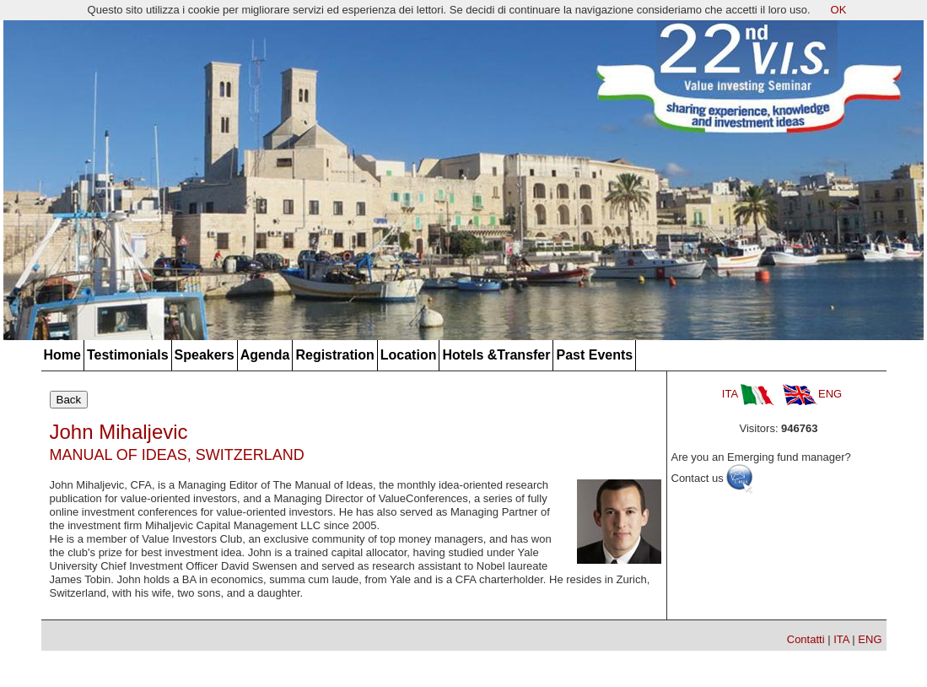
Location (408, 355)
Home (62, 355)
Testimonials (128, 355)
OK (839, 9)
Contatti (806, 639)
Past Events (594, 355)
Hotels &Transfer (496, 355)
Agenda (265, 355)
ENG (812, 393)
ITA (748, 393)
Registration (334, 355)
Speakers (204, 355)
